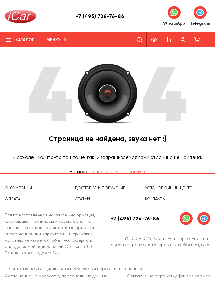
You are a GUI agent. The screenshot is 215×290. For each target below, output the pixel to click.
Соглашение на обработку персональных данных (56, 275)
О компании (18, 188)
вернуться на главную (120, 171)
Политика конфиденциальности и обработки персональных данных (73, 268)
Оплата (13, 198)
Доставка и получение (100, 188)
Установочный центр (168, 188)
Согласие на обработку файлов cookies (168, 275)
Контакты (155, 198)
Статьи (82, 198)
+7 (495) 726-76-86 (99, 16)
